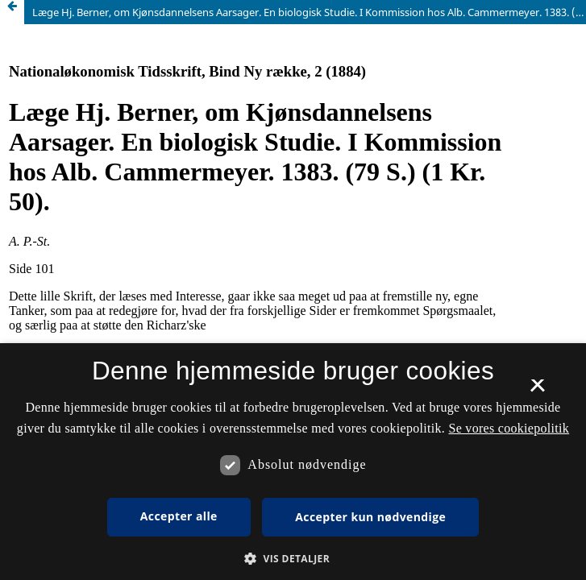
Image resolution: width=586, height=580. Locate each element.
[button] (293, 559)
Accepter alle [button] (179, 516)
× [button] (537, 390)
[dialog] (293, 461)
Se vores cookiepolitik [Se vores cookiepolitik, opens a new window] (508, 428)
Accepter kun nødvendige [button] (370, 516)
